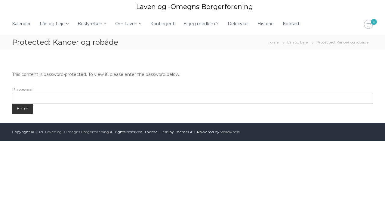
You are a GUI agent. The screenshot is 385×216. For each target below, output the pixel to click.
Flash (163, 132)
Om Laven (126, 23)
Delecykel (238, 23)
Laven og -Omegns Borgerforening (194, 7)
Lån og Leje (52, 23)
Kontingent (162, 23)
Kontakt (291, 23)
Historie (265, 23)
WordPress (229, 132)
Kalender (21, 23)
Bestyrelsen (90, 23)
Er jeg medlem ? (201, 23)
